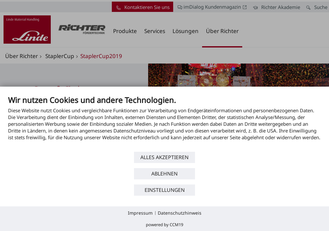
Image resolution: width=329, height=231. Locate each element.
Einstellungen (165, 189)
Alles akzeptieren (164, 157)
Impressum (140, 213)
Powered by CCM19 (164, 224)
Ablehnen (164, 173)
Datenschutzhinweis (179, 213)
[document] (164, 122)
